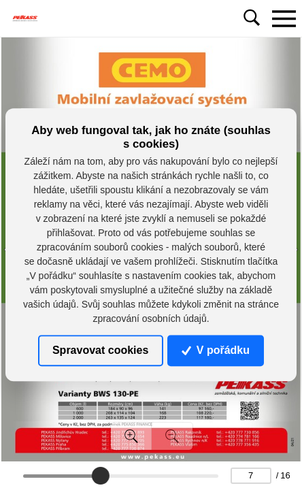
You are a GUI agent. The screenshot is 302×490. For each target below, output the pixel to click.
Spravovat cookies (100, 350)
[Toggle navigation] (283, 18)
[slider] (100, 476)
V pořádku (216, 350)
